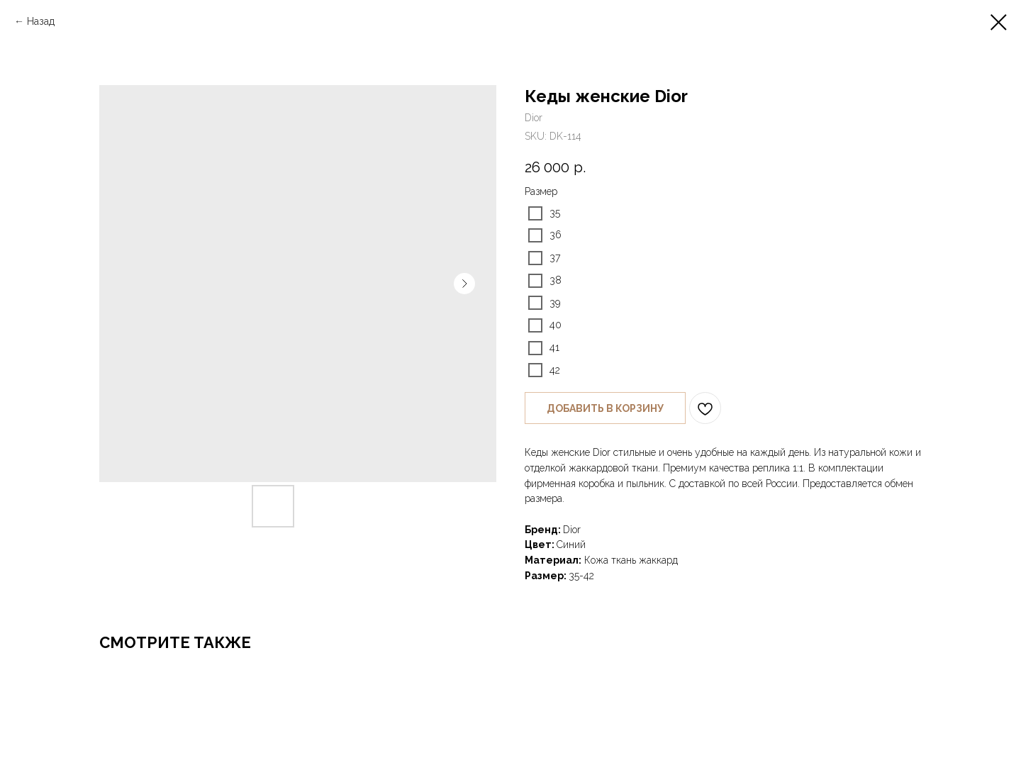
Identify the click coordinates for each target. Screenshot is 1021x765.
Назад (41, 21)
